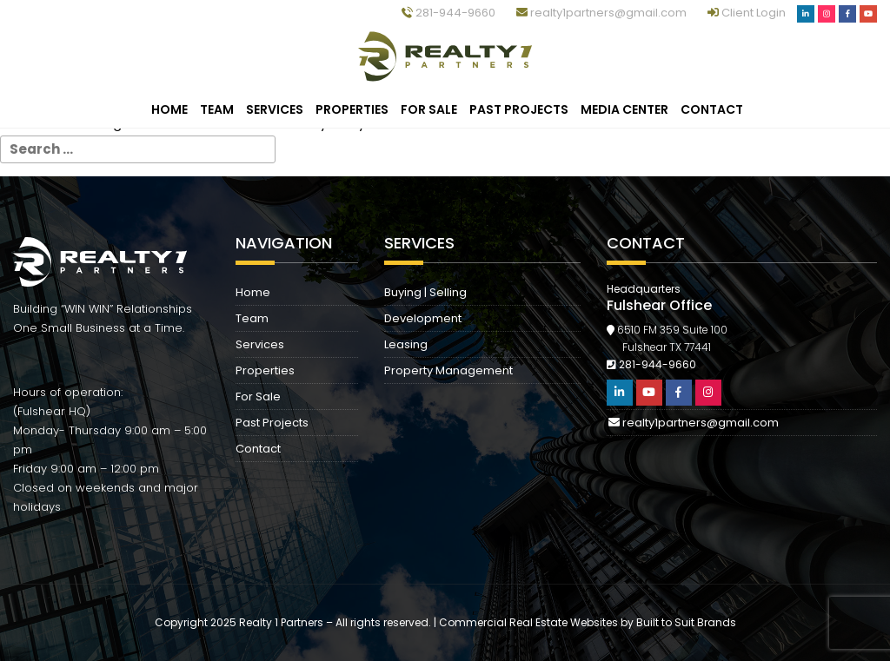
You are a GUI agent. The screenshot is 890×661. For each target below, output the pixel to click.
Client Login (747, 12)
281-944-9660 (448, 12)
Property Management (448, 370)
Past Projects (518, 109)
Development (423, 318)
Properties (352, 109)
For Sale (429, 109)
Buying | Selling (425, 292)
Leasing (406, 344)
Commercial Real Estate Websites (528, 622)
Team (217, 109)
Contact (712, 109)
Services (274, 109)
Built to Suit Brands (686, 622)
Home (169, 109)
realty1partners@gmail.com (601, 12)
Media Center (624, 109)
